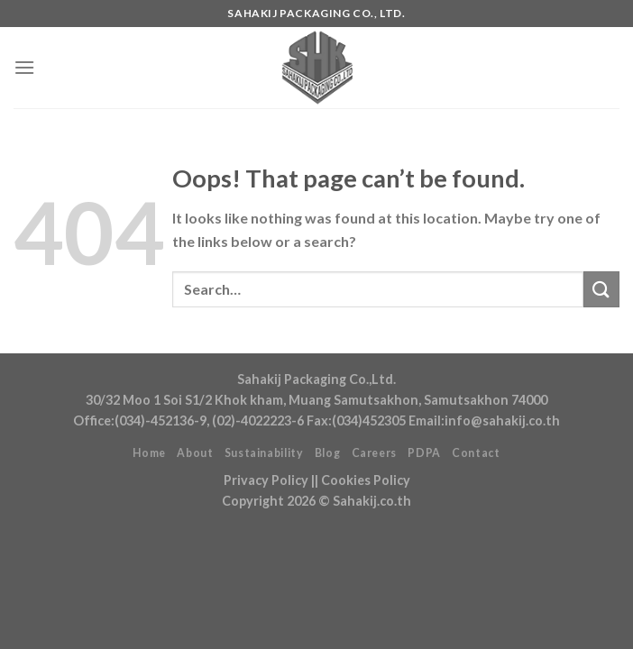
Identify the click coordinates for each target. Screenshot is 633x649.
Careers (374, 453)
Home (149, 453)
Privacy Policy (266, 480)
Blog (327, 453)
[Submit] (601, 288)
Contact (476, 453)
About (195, 453)
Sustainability (264, 453)
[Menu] (24, 67)
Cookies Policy (365, 480)
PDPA (424, 453)
